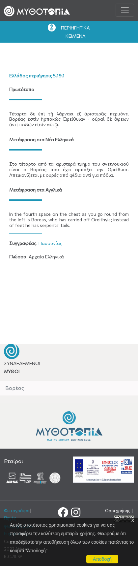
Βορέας (14, 388)
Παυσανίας (50, 243)
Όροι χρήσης (118, 510)
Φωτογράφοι (17, 510)
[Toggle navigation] (125, 10)
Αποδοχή (102, 559)
